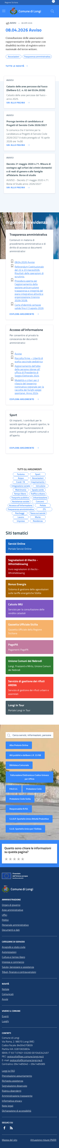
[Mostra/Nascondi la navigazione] (4, 11)
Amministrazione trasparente (17, 1096)
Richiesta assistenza (12, 1081)
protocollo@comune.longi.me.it (26, 1060)
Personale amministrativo (15, 925)
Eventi (5, 1016)
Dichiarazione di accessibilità (16, 1111)
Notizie (5, 989)
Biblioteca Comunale (19, 765)
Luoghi (5, 1021)
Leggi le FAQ (8, 1071)
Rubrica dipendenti (11, 1091)
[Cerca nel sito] (52, 11)
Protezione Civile (34, 788)
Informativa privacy (12, 1101)
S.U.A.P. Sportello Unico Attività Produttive (29, 818)
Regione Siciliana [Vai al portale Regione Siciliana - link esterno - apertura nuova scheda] (11, 2)
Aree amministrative (12, 910)
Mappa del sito (9, 1140)
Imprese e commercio (13, 962)
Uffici (4, 915)
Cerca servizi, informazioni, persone (32, 735)
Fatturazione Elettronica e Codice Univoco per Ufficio (29, 776)
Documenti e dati (11, 930)
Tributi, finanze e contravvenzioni (19, 972)
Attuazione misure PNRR (43, 1140)
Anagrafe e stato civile (13, 947)
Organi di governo (11, 905)
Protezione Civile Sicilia (20, 798)
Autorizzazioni (9, 952)
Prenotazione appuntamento (17, 1076)
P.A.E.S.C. (13, 788)
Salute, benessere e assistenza (18, 967)
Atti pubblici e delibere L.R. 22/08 (25, 755)
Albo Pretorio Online (18, 745)
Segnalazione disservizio (14, 1086)
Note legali (7, 1106)
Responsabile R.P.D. (18, 808)
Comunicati (8, 994)
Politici (5, 920)
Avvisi (5, 999)
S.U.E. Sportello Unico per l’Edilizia (25, 828)
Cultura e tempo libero (13, 957)
